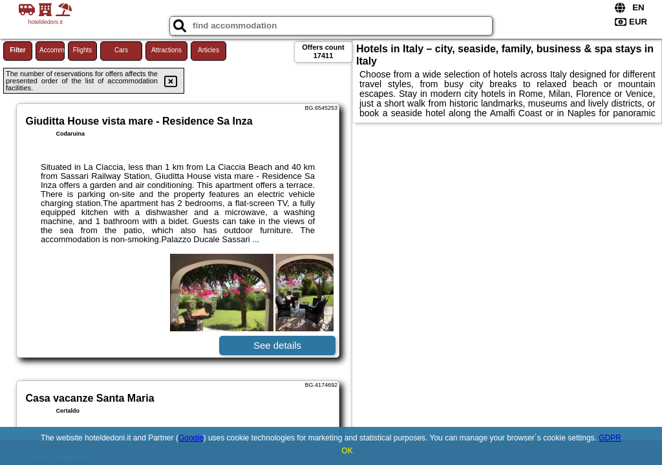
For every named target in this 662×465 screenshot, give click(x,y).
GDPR (610, 437)
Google (191, 437)
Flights (82, 50)
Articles (208, 50)
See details (277, 345)
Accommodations (52, 50)
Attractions (166, 50)
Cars (121, 50)
